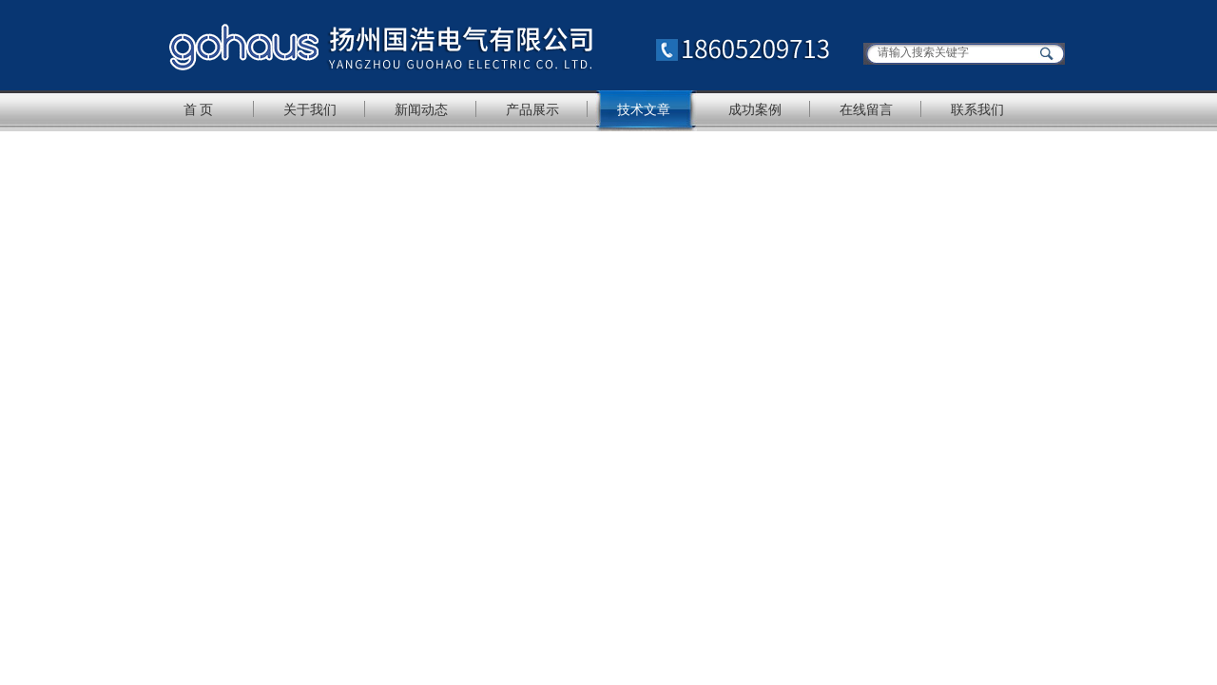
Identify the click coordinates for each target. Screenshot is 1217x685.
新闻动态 (421, 109)
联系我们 (977, 109)
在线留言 (866, 109)
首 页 (199, 109)
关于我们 (310, 109)
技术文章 (643, 109)
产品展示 (532, 109)
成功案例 (755, 109)
